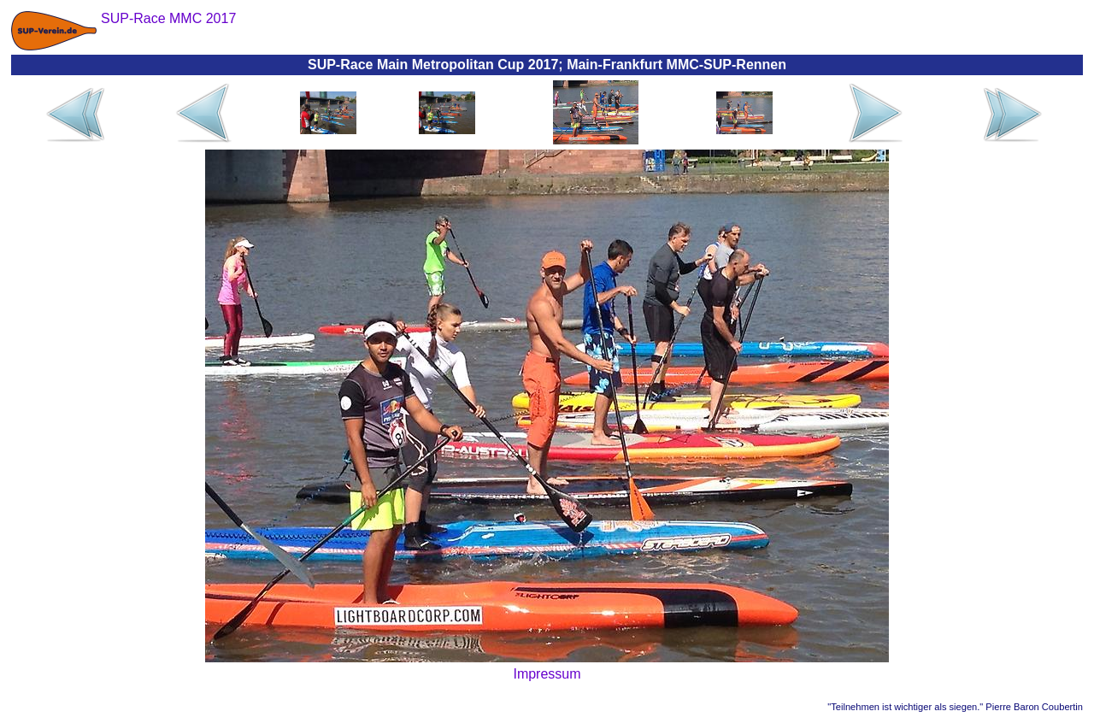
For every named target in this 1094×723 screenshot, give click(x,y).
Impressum (546, 674)
